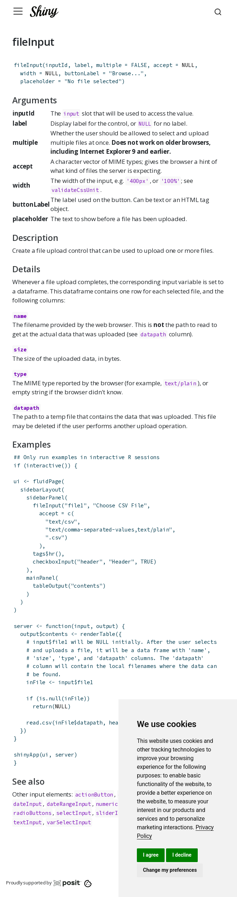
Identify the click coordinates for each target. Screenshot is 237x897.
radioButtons (32, 812)
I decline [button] (181, 855)
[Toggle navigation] (18, 11)
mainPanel (40, 577)
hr (52, 553)
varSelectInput (69, 822)
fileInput (28, 65)
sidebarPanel (45, 497)
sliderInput (113, 812)
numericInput (115, 803)
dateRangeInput (69, 803)
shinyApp (26, 754)
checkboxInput (53, 561)
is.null (50, 698)
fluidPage (47, 481)
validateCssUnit (75, 190)
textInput (27, 822)
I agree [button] (150, 855)
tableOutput (50, 585)
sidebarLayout (40, 489)
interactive (43, 465)
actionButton (94, 794)
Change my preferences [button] (170, 870)
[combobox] (219, 11)
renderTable (97, 634)
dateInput (27, 803)
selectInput (73, 812)
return (42, 706)
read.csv (39, 722)
